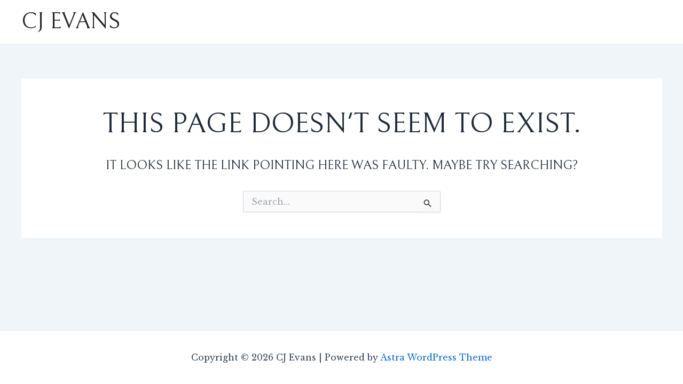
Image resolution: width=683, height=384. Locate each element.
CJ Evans (70, 22)
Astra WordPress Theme (436, 357)
